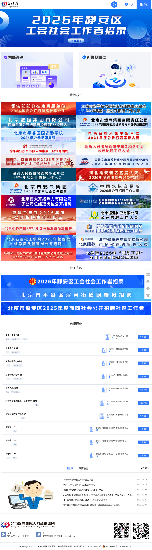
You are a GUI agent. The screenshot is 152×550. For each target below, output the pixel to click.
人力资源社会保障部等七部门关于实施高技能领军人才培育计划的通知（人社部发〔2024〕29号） (99, 495)
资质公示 (78, 546)
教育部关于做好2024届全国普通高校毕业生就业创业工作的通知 (91, 505)
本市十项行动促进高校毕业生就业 (78, 480)
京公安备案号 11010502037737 (118, 546)
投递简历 (143, 337)
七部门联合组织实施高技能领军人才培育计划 (83, 490)
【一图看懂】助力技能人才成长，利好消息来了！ (85, 500)
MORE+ (145, 468)
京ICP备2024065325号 (92, 546)
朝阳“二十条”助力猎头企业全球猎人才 (80, 485)
